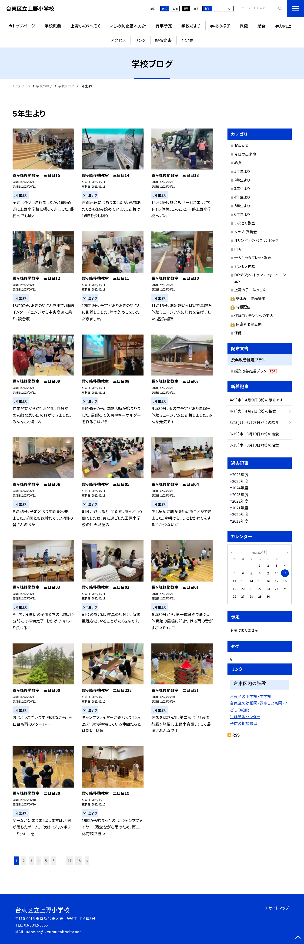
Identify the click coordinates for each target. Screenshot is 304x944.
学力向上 (283, 26)
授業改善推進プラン (255, 371)
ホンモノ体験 (244, 266)
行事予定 (163, 26)
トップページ (24, 26)
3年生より (242, 188)
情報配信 (241, 307)
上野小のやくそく (85, 26)
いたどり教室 (244, 223)
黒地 (186, 8)
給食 (261, 26)
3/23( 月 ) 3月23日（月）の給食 (254, 422)
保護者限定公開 (246, 324)
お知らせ (241, 145)
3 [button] (31, 860)
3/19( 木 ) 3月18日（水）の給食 (254, 445)
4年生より (242, 197)
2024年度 (240, 488)
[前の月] (231, 552)
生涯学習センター (245, 716)
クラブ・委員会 (245, 231)
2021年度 (240, 508)
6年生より (242, 214)
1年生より (242, 171)
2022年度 (240, 501)
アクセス (118, 40)
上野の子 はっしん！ (251, 289)
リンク (140, 40)
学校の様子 (220, 26)
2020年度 (240, 514)
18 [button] (79, 860)
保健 (244, 26)
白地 (175, 8)
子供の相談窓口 (243, 723)
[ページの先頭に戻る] (298, 938)
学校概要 (52, 26)
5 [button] (46, 860)
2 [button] (24, 860)
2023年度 (240, 494)
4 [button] (39, 860)
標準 (207, 8)
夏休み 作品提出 (248, 298)
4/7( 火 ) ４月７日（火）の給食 (253, 411)
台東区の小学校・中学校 (250, 696)
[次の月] (287, 552)
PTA (237, 249)
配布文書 (163, 40)
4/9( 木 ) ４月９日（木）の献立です (256, 400)
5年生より (242, 205)
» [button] (87, 860)
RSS (236, 735)
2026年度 (240, 474)
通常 (164, 8)
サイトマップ (278, 908)
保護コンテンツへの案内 (253, 315)
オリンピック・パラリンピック (256, 240)
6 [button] (53, 860)
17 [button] (69, 860)
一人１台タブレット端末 (252, 257)
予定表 (187, 40)
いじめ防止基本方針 (127, 26)
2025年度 (240, 481)
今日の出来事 (245, 154)
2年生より (242, 180)
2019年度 (240, 521)
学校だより (191, 26)
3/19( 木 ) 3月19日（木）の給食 (254, 433)
